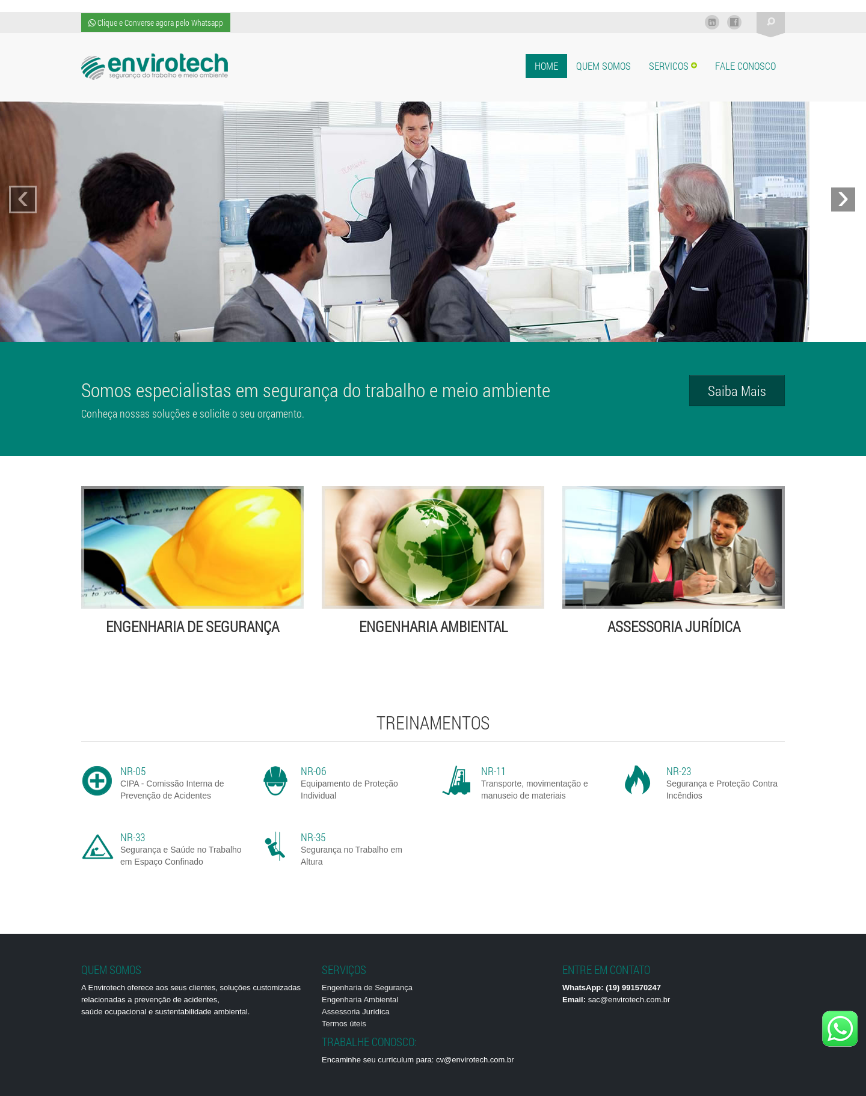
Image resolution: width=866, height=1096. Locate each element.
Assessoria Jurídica (356, 1011)
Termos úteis (344, 1023)
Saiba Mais (737, 391)
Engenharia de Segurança (367, 987)
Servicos (673, 66)
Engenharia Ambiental (360, 999)
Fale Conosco (745, 66)
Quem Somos (603, 66)
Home (546, 66)
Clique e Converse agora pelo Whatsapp (155, 22)
